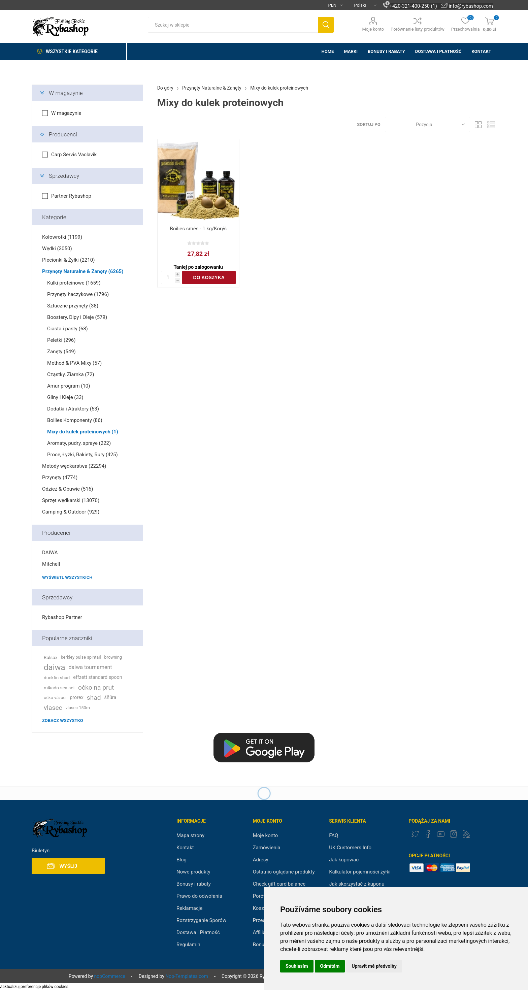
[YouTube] (440, 834)
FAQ (333, 835)
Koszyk (261, 908)
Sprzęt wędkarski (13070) (70, 500)
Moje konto (373, 29)
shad (94, 697)
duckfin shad (57, 677)
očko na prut (96, 687)
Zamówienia (266, 848)
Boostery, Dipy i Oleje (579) (77, 317)
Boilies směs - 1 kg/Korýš (198, 229)
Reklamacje (189, 908)
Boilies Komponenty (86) (74, 420)
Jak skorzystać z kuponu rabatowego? (356, 887)
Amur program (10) (68, 386)
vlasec (53, 708)
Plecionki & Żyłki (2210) (68, 260)
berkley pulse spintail (81, 657)
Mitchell (51, 564)
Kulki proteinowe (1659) (73, 283)
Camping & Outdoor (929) (70, 512)
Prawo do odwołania (199, 896)
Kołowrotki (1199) (62, 237)
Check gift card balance (279, 884)
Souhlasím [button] (297, 966)
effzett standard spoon (97, 677)
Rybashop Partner (62, 617)
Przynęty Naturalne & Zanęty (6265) (82, 271)
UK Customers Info (350, 848)
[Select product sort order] (427, 124)
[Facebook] (428, 834)
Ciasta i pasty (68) (67, 329)
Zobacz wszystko (62, 720)
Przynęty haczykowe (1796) (78, 294)
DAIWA (50, 553)
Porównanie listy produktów (417, 29)
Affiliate (261, 932)
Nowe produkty (193, 872)
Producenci (63, 134)
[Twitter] (415, 834)
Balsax (50, 657)
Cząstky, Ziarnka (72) (70, 374)
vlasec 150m (78, 707)
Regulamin (188, 945)
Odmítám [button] (330, 966)
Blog (181, 860)
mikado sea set (59, 687)
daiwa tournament (90, 667)
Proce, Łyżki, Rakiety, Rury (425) (82, 455)
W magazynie (65, 93)
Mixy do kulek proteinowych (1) (82, 432)
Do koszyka (209, 277)
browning (113, 657)
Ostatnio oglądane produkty (284, 872)
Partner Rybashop (71, 196)
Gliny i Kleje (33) (65, 397)
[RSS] (466, 834)
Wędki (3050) (57, 248)
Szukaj (326, 25)
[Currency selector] (332, 5)
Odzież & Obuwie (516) (67, 489)
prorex (77, 697)
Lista (491, 124)
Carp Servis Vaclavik (74, 155)
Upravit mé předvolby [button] (374, 966)
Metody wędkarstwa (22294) (74, 466)
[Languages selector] (362, 5)
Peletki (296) (61, 340)
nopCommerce (109, 976)
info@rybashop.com (471, 6)
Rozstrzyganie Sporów (201, 920)
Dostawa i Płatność (198, 932)
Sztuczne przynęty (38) (72, 306)
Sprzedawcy (64, 175)
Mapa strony (190, 835)
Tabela (478, 124)
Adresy (260, 860)
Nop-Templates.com (186, 976)
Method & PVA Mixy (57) (74, 363)
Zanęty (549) (61, 352)
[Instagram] (453, 834)
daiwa (54, 667)
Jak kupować (344, 860)
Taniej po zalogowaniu (198, 267)
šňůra (110, 697)
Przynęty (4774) (59, 477)
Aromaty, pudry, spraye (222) (79, 443)
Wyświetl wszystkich (67, 577)
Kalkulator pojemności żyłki (359, 872)
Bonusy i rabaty (193, 884)
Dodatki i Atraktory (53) (73, 409)
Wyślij (68, 866)
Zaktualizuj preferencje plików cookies (34, 986)
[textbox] (233, 25)
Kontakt (185, 848)
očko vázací (55, 697)
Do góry (165, 88)
